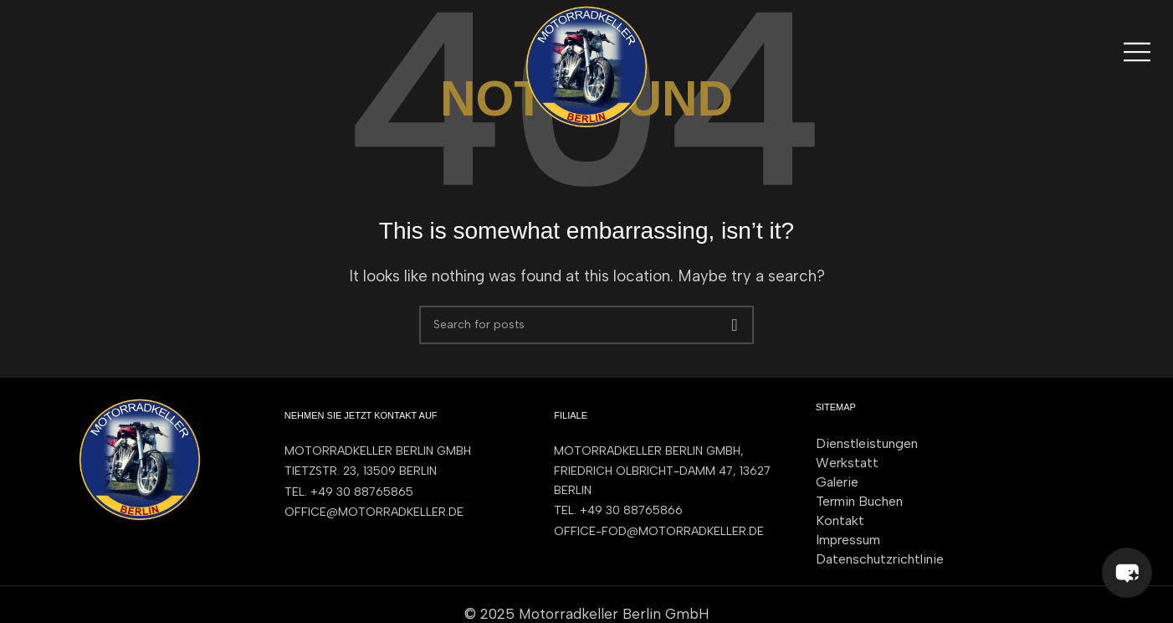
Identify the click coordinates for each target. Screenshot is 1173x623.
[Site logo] (586, 65)
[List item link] (402, 492)
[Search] (586, 325)
